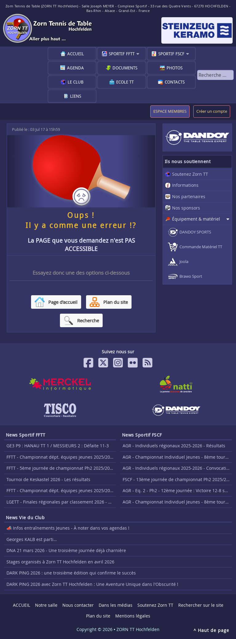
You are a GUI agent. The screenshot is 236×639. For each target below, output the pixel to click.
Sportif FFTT (122, 54)
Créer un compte (211, 111)
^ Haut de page (211, 630)
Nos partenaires (188, 196)
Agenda (75, 68)
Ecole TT (125, 82)
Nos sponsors (186, 208)
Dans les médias (115, 605)
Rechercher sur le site (200, 605)
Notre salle (46, 605)
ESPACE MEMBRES (170, 111)
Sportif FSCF (171, 54)
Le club (76, 82)
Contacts (175, 82)
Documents (124, 68)
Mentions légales (132, 616)
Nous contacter (78, 605)
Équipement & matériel (196, 219)
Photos (175, 68)
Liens (75, 96)
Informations (185, 185)
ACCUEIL (75, 54)
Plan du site (98, 616)
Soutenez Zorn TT (190, 174)
